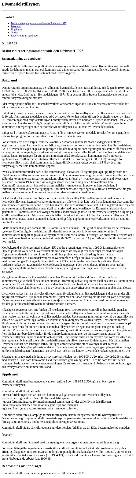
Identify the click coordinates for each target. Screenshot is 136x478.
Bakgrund (16, 26)
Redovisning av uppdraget (24, 35)
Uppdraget (16, 29)
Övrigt (14, 32)
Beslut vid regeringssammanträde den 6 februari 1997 (38, 23)
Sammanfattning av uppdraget (21, 58)
